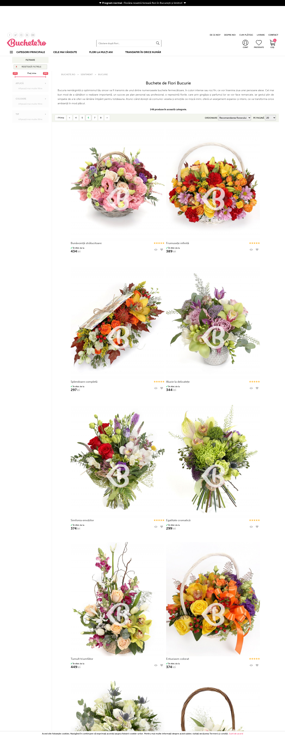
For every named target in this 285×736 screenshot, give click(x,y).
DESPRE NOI (230, 9)
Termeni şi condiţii (219, 733)
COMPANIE (126, 681)
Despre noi (125, 691)
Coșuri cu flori (89, 695)
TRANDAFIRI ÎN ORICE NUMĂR (143, 26)
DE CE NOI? (215, 9)
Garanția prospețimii (126, 700)
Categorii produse (89, 681)
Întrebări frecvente (162, 704)
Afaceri (18, 47)
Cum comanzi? (162, 695)
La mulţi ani (20, 40)
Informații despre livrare (162, 700)
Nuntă (90, 704)
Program (162, 691)
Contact (126, 687)
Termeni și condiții (198, 681)
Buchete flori (89, 687)
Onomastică (21, 43)
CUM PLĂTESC (246, 9)
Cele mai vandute (89, 691)
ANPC (199, 700)
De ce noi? (126, 695)
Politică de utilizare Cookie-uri (198, 695)
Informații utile (162, 681)
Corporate (89, 700)
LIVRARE (261, 9)
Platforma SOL (198, 704)
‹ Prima (60, 76)
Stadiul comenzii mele (162, 687)
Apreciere (20, 51)
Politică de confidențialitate (198, 691)
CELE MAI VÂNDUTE (65, 26)
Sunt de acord (236, 733)
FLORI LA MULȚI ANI (101, 26)
